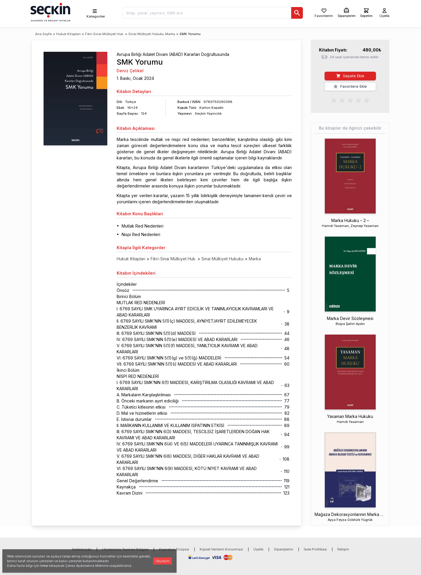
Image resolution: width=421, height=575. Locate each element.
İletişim (343, 549)
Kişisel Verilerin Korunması (221, 549)
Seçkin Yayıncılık (208, 113)
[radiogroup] (350, 100)
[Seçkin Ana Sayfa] (49, 11)
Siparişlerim (283, 549)
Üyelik (258, 549)
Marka (170, 34)
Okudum (163, 561)
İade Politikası (315, 549)
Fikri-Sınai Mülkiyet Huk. (104, 34)
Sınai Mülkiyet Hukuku (146, 34)
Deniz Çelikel (130, 70)
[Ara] (297, 13)
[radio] (334, 100)
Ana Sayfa (43, 34)
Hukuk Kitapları (68, 34)
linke (44, 566)
